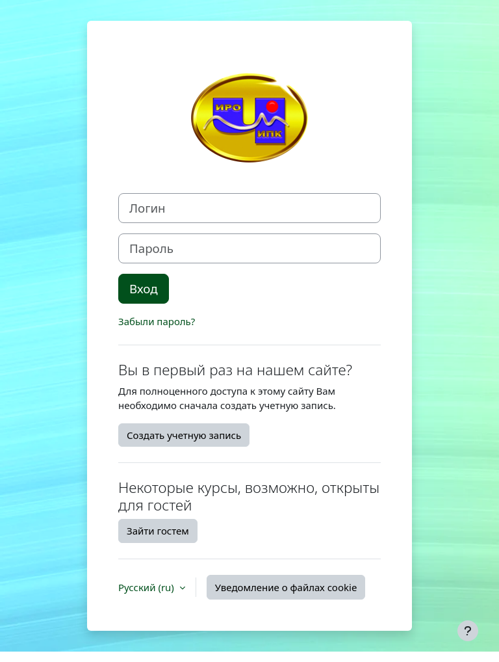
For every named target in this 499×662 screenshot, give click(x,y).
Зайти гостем (158, 530)
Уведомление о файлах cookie (286, 587)
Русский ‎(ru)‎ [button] (147, 587)
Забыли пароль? (156, 321)
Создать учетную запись (184, 435)
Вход (143, 288)
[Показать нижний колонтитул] (467, 630)
